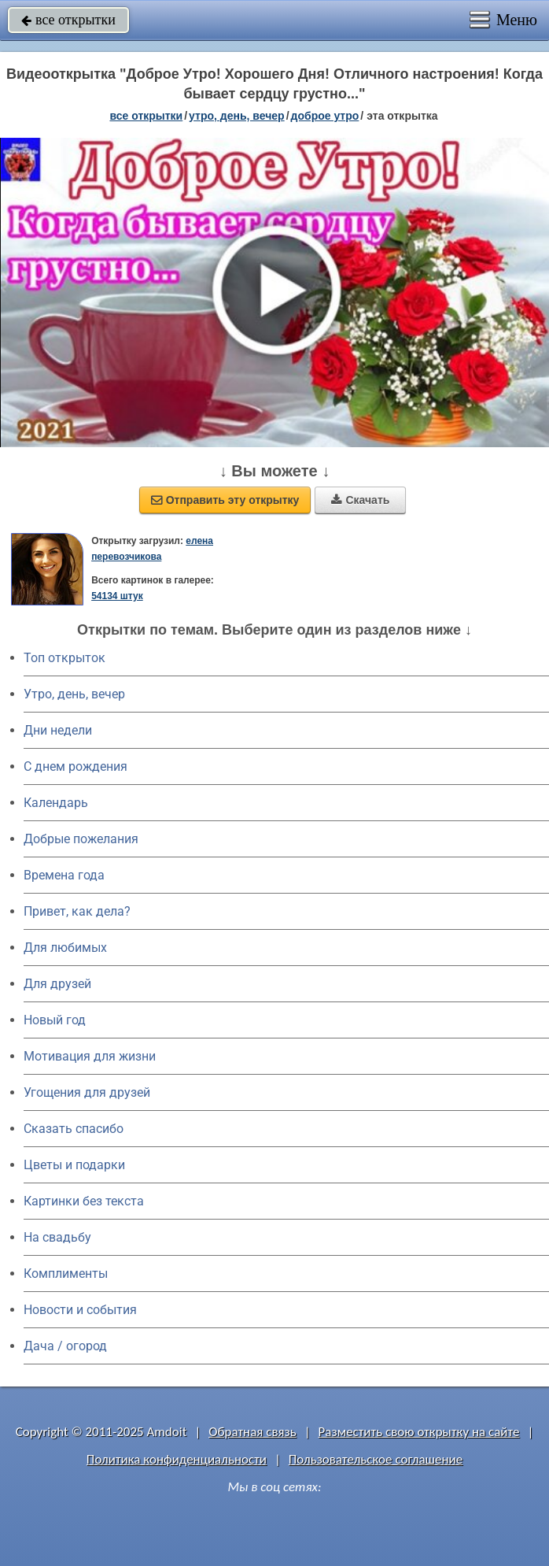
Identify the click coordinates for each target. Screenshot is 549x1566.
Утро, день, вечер (74, 694)
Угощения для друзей (87, 1092)
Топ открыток (64, 657)
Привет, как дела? (77, 911)
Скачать (360, 500)
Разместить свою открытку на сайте (419, 1431)
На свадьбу (57, 1237)
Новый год (55, 1020)
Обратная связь (252, 1431)
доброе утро (325, 115)
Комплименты (66, 1273)
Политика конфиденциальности (177, 1459)
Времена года (64, 875)
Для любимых (65, 947)
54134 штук (117, 596)
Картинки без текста (84, 1201)
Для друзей (57, 983)
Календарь (56, 802)
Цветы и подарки (74, 1164)
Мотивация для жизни (90, 1056)
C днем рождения (75, 766)
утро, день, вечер (237, 115)
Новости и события (80, 1309)
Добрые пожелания (81, 838)
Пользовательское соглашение (375, 1459)
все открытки (68, 20)
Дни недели (58, 730)
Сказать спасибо (73, 1128)
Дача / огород (65, 1345)
